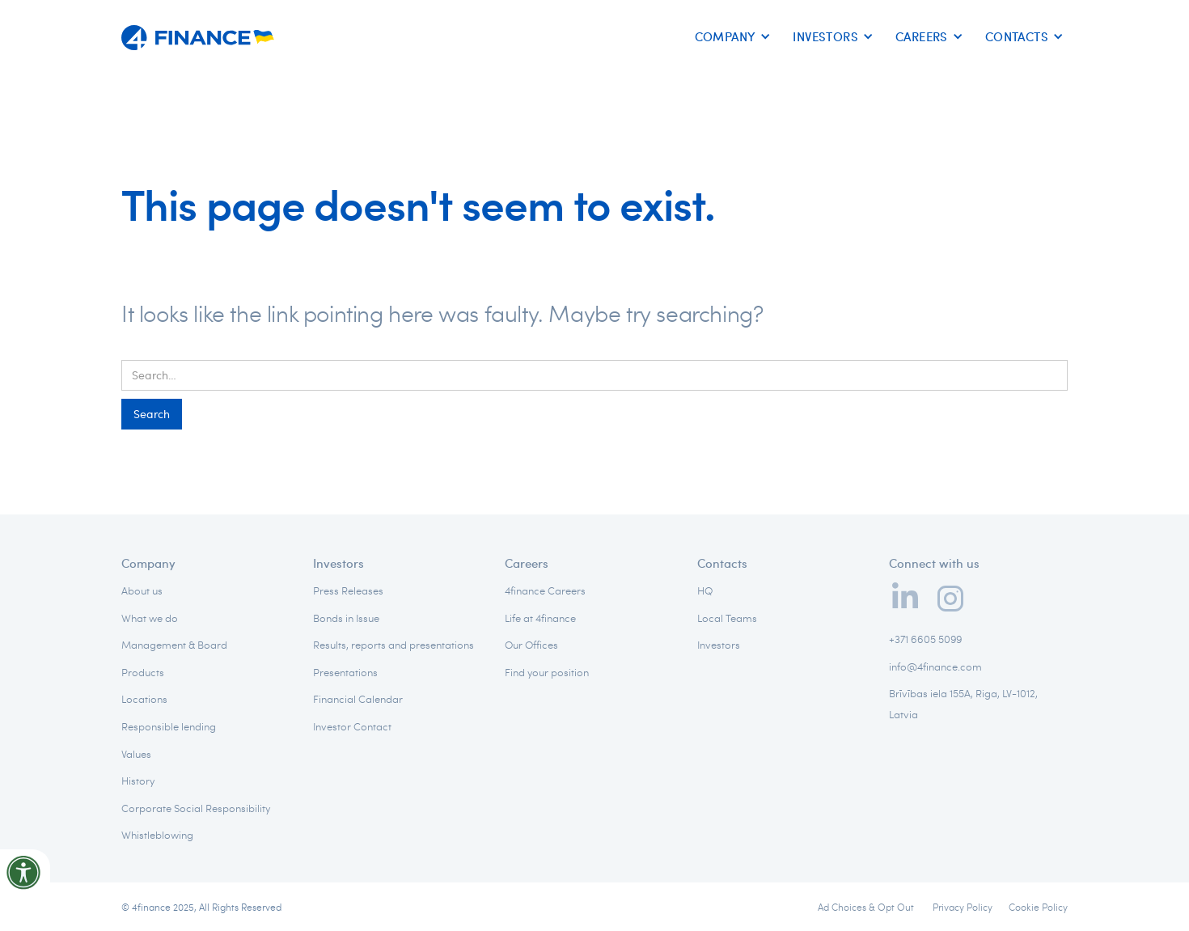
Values (136, 754)
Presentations (345, 672)
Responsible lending (168, 726)
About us (142, 590)
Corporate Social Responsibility (195, 808)
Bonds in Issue (346, 618)
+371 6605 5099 (925, 639)
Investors (338, 563)
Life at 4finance (540, 618)
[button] (730, 38)
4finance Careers (545, 590)
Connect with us (934, 563)
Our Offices (531, 644)
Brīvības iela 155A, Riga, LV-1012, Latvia (963, 704)
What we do (149, 618)
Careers (526, 563)
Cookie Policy (1038, 906)
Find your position (547, 672)
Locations (144, 699)
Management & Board (174, 644)
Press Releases (348, 590)
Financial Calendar (358, 699)
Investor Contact (352, 726)
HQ (705, 590)
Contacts (722, 563)
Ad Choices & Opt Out (867, 906)
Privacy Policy (962, 906)
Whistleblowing (157, 834)
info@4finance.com (935, 666)
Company (148, 563)
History (137, 780)
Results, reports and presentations (393, 644)
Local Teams (727, 618)
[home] (198, 32)
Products (142, 672)
